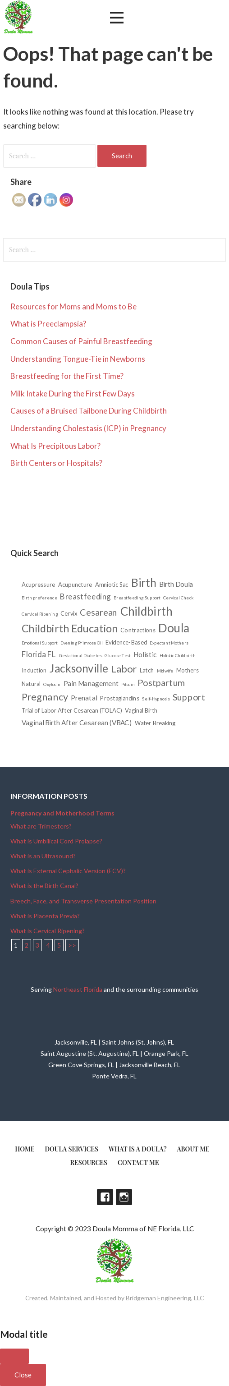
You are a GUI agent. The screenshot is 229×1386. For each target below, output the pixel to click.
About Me (193, 1149)
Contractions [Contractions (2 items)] (138, 629)
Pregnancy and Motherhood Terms (62, 813)
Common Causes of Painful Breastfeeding (81, 341)
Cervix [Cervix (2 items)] (68, 613)
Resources (89, 1162)
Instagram (124, 1197)
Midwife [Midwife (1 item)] (165, 670)
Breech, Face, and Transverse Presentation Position (83, 901)
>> (72, 945)
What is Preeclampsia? (48, 323)
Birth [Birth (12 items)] (143, 582)
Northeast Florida (77, 989)
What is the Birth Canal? (44, 885)
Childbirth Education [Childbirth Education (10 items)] (70, 628)
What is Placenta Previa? (45, 916)
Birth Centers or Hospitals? (56, 463)
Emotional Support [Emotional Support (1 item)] (40, 642)
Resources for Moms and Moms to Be (73, 306)
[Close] (14, 1356)
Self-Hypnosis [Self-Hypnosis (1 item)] (155, 698)
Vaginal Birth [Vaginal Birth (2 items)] (141, 710)
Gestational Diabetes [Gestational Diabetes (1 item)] (80, 655)
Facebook (105, 1197)
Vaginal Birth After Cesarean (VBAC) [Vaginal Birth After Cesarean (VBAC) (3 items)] (77, 722)
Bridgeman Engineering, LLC (165, 1298)
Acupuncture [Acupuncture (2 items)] (75, 584)
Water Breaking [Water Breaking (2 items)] (155, 722)
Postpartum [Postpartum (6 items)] (161, 682)
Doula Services (71, 1149)
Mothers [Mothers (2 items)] (187, 670)
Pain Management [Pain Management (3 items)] (91, 683)
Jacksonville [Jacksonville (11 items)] (79, 668)
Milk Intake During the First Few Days (72, 393)
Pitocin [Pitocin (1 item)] (128, 684)
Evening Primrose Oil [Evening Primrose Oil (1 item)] (81, 642)
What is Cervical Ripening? (47, 931)
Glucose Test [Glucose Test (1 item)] (118, 655)
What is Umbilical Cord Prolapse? (56, 841)
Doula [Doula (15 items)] (173, 628)
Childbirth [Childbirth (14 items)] (146, 611)
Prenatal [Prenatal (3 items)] (84, 698)
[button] (117, 18)
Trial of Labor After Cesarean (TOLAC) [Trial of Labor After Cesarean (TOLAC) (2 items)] (72, 710)
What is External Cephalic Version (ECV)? (68, 871)
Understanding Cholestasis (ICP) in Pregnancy (88, 428)
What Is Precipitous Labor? (55, 446)
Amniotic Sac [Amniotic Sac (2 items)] (111, 584)
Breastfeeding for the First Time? (67, 376)
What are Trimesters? (41, 826)
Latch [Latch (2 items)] (147, 670)
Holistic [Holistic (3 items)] (144, 654)
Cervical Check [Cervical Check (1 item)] (178, 597)
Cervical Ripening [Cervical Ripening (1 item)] (40, 614)
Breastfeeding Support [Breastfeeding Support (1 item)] (137, 597)
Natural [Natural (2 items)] (31, 683)
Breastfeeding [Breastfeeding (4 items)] (85, 596)
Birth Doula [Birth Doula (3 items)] (176, 584)
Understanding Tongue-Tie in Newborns (77, 359)
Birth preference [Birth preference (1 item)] (39, 597)
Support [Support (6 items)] (189, 696)
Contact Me (138, 1162)
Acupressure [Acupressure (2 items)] (38, 584)
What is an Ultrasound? (43, 856)
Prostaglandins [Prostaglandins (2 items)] (119, 698)
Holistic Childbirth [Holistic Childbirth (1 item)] (178, 655)
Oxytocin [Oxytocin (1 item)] (52, 684)
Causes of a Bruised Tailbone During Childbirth (88, 410)
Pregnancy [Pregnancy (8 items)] (45, 696)
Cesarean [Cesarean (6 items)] (99, 612)
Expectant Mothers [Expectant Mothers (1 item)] (169, 642)
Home (24, 1149)
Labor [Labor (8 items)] (124, 668)
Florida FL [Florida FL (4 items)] (39, 654)
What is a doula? (138, 1149)
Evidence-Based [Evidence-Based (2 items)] (126, 642)
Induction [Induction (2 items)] (34, 670)
